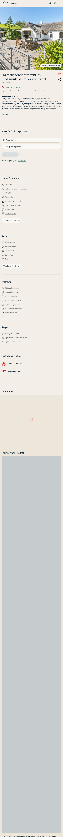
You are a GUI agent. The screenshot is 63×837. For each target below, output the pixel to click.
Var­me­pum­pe (10, 213)
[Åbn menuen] (60, 3)
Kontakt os (22, 161)
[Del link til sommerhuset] (59, 79)
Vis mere (6, 114)
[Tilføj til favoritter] (59, 74)
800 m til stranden (12, 288)
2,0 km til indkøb (11, 296)
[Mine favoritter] (55, 3)
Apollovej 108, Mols (11, 87)
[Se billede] (31, 38)
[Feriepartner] (10, 3)
